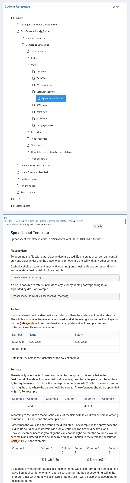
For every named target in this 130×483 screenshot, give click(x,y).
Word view (39, 111)
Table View (39, 78)
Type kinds (34, 145)
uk (117, 6)
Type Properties (36, 138)
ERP (15, 199)
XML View (39, 105)
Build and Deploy (26, 179)
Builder (16, 17)
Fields (31, 58)
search (98, 226)
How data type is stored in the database (49, 152)
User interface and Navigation (33, 165)
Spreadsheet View (43, 91)
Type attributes (36, 158)
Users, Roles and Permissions (33, 172)
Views (32, 64)
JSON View (39, 118)
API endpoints (25, 185)
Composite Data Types (34, 44)
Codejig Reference (17, 6)
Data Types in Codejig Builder (32, 31)
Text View (38, 71)
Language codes (42, 125)
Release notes (25, 192)
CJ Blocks (33, 132)
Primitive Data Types (33, 38)
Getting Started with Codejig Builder (36, 24)
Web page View (41, 85)
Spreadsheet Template (50, 98)
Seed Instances (36, 51)
